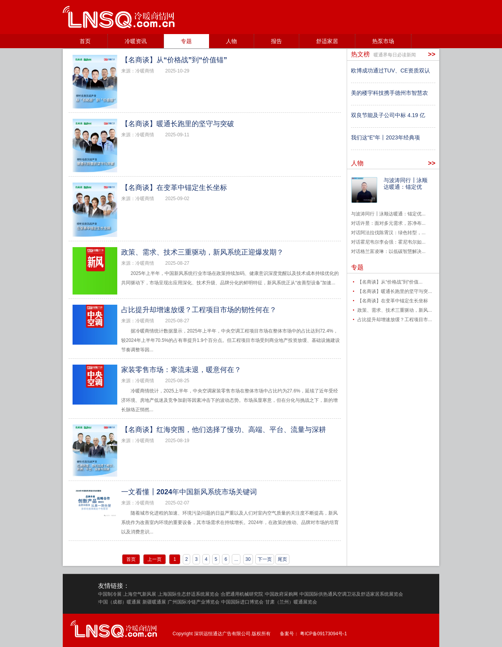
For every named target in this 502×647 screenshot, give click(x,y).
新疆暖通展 (154, 602)
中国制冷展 (110, 594)
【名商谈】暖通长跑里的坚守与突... (394, 291)
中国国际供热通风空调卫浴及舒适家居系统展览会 (351, 594)
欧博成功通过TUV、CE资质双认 (390, 70)
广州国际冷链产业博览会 (194, 602)
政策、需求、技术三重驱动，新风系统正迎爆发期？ (202, 252)
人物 (231, 41)
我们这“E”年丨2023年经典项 (385, 137)
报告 (276, 41)
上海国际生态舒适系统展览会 (188, 594)
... (236, 559)
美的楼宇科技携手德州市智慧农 (389, 93)
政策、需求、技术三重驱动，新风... (394, 310)
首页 (85, 41)
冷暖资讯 (136, 41)
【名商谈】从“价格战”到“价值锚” (174, 60)
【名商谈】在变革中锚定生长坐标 (174, 188)
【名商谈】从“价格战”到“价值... (389, 282)
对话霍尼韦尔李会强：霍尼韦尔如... (388, 242)
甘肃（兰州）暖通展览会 (291, 602)
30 (248, 559)
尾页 (282, 559)
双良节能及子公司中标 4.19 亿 (388, 115)
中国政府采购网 (281, 594)
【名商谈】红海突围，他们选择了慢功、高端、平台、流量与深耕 (223, 430)
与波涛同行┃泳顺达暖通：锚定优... (388, 214)
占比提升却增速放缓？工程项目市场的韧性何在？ (198, 310)
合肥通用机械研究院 (242, 594)
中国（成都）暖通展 (119, 602)
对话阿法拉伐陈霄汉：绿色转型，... (388, 232)
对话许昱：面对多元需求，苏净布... (388, 223)
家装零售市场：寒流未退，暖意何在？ (181, 370)
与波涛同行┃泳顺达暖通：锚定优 (405, 183)
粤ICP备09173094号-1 (323, 633)
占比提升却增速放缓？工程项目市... (394, 319)
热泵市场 (383, 41)
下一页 (265, 559)
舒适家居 (327, 41)
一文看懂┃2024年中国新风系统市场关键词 (189, 492)
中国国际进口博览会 (242, 602)
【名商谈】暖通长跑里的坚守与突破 (177, 124)
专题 (186, 41)
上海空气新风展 (139, 594)
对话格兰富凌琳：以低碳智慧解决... (388, 251)
